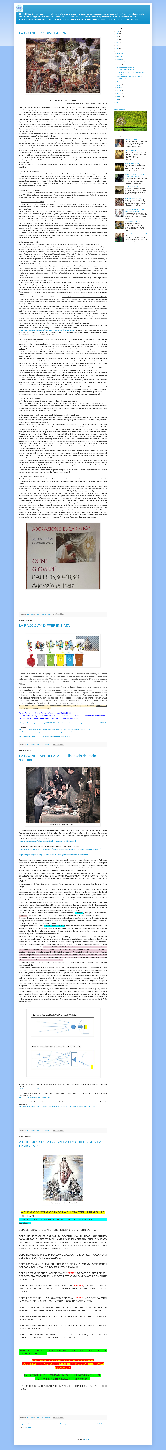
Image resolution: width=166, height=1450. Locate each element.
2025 (117, 34)
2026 (117, 31)
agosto (119, 65)
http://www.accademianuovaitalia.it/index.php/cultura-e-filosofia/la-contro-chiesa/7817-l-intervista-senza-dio (54, 729)
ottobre (119, 59)
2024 (117, 37)
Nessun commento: (46, 614)
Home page (63, 1424)
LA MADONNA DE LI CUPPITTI (133, 222)
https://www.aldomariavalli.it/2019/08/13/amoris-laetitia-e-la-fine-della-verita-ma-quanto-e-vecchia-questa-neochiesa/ (57, 1106)
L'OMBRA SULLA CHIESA (131, 139)
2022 (117, 42)
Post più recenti (24, 1424)
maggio (119, 88)
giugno (119, 85)
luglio (119, 82)
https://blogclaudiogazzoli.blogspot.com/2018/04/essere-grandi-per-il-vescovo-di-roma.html (53, 855)
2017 (117, 102)
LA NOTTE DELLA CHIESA (132, 163)
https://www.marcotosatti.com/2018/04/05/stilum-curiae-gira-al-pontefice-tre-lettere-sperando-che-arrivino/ (60, 849)
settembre (120, 62)
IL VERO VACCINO (119, 109)
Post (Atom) (28, 1427)
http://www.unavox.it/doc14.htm (29, 1089)
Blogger (86, 1439)
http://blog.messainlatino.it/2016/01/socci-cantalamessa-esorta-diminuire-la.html (46, 330)
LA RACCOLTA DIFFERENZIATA (44, 625)
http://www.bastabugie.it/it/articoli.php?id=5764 (34, 1098)
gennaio (120, 96)
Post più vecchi (101, 1424)
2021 (117, 45)
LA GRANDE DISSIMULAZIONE (44, 33)
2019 (117, 51)
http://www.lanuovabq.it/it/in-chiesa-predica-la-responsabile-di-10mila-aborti (47, 841)
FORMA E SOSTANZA (130, 151)
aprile (119, 90)
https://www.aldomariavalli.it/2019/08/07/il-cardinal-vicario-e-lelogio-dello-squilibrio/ (46, 736)
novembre (120, 56)
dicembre (120, 53)
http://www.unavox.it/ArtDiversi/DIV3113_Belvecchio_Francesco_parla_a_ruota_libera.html (48, 732)
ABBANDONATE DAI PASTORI (133, 187)
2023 (117, 39)
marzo (119, 93)
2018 (117, 100)
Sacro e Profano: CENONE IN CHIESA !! (136, 234)
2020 (117, 48)
